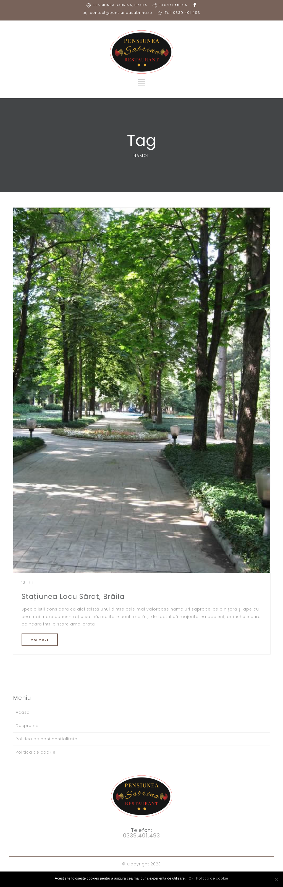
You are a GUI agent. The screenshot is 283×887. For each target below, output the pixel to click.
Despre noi (28, 725)
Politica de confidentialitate (46, 739)
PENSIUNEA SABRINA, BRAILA (120, 5)
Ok (190, 878)
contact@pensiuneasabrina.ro (121, 12)
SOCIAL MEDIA (173, 5)
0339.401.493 (141, 835)
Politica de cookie (36, 752)
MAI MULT (39, 639)
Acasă (23, 712)
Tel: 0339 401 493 (182, 12)
